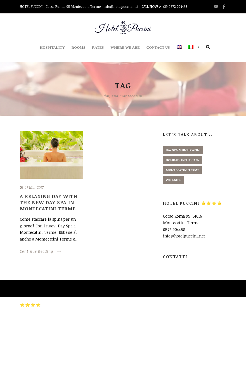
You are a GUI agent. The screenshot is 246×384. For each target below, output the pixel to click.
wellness (173, 180)
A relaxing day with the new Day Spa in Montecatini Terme (48, 202)
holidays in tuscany (182, 160)
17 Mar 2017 (34, 187)
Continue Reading (40, 251)
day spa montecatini (183, 150)
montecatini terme (182, 170)
